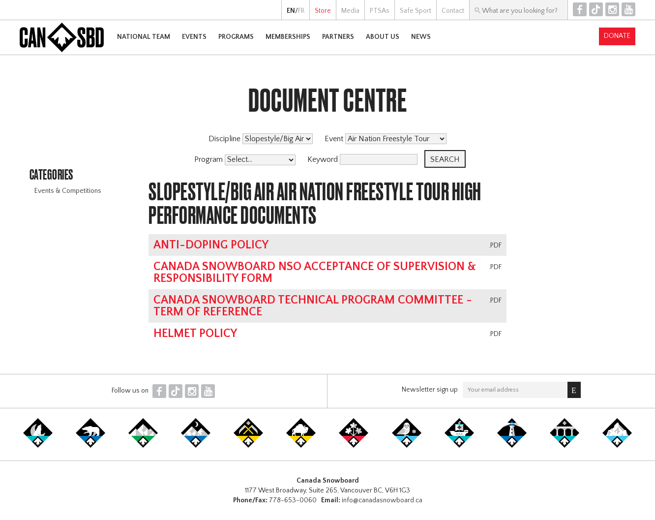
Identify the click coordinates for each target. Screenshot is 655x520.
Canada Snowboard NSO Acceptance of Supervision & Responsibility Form (314, 272)
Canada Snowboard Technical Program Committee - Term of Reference (312, 306)
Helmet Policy (195, 333)
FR (301, 11)
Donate (617, 36)
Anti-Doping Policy (210, 245)
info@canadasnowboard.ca (382, 500)
